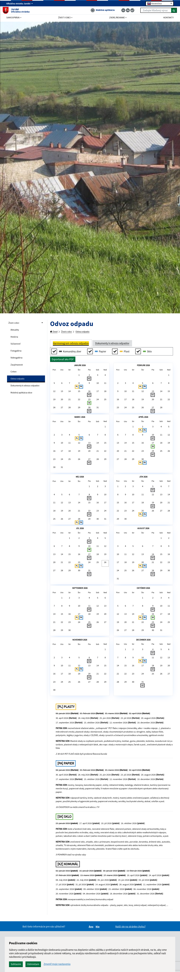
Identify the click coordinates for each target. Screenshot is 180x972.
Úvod (54, 331)
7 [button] (70, 388)
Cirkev (14, 375)
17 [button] (96, 398)
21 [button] (70, 408)
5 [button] (55, 388)
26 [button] (55, 418)
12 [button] (55, 398)
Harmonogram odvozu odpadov (71, 343)
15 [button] (79, 398)
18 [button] (104, 398)
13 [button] (62, 398)
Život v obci (14, 323)
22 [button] (79, 408)
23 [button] (89, 410)
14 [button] (70, 398)
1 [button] (79, 378)
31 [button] (96, 418)
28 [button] (70, 418)
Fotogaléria (17, 353)
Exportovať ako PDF (63, 360)
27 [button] (62, 418)
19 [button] (55, 408)
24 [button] (96, 408)
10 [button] (96, 388)
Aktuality (15, 330)
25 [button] (104, 408)
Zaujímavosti (18, 368)
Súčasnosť (16, 345)
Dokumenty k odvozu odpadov (22, 393)
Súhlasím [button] (56, 964)
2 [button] (89, 380)
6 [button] (62, 388)
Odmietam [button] (73, 964)
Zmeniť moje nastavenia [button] (97, 964)
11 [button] (104, 388)
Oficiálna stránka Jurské (19, 3)
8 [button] (79, 390)
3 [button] (96, 378)
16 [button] (89, 400)
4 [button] (104, 378)
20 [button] (62, 408)
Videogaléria (18, 360)
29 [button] (79, 418)
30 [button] (89, 420)
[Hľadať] (170, 11)
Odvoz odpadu (19, 383)
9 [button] (88, 388)
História (15, 338)
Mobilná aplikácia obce (24, 402)
